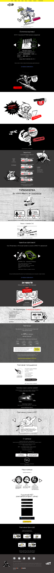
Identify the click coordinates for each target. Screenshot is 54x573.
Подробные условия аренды (27, 66)
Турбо (19, 0)
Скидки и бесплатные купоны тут (27, 407)
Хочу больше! (13, 164)
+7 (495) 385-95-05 (40, 0)
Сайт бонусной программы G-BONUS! (27, 358)
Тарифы (16, 0)
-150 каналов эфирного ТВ (39, 171)
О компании (30, 0)
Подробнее (27, 302)
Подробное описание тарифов (17, 561)
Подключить (34, 0)
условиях (32, 518)
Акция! (12, 0)
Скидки (22, 0)
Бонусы (26, 0)
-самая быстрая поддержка (39, 169)
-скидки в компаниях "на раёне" (40, 172)
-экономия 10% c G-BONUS (40, 170)
